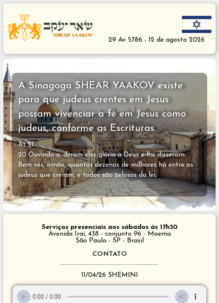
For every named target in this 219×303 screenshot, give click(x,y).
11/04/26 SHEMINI (109, 275)
